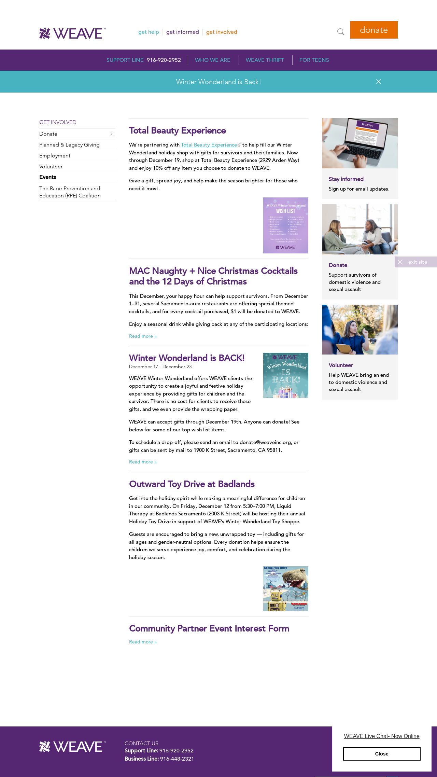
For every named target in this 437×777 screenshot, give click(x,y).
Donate (374, 30)
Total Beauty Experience (209, 144)
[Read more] (285, 225)
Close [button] (382, 754)
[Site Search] (341, 32)
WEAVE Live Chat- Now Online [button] (382, 736)
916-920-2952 (164, 60)
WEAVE (72, 746)
